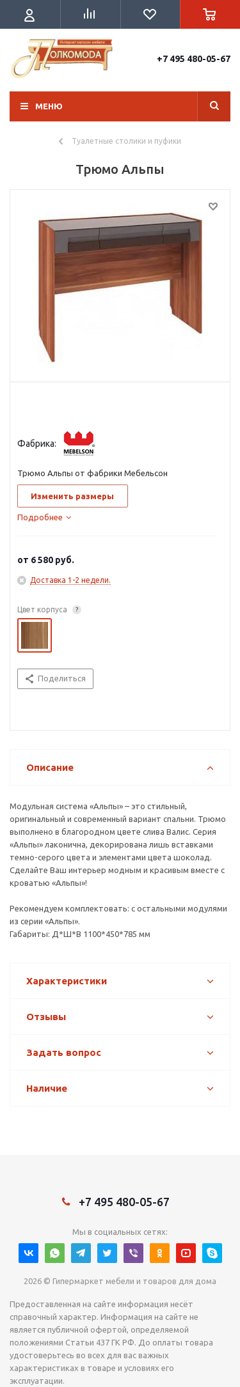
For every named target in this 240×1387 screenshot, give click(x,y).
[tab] (44, 517)
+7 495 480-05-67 (193, 58)
